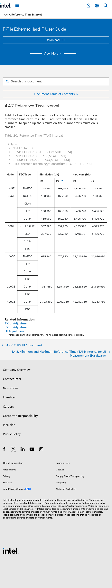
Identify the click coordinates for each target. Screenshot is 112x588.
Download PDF (56, 40)
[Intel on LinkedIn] (23, 449)
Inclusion (9, 425)
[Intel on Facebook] (4, 449)
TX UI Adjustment (17, 323)
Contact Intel (12, 379)
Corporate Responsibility (20, 416)
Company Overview (17, 370)
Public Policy (12, 434)
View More (53, 54)
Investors (9, 397)
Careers (8, 407)
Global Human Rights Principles (85, 511)
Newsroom (10, 388)
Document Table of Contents (54, 94)
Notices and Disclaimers (20, 508)
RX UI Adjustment (17, 327)
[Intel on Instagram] (41, 449)
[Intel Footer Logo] (11, 550)
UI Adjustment (15, 331)
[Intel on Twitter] (14, 449)
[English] (97, 5)
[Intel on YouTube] (32, 449)
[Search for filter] (56, 81)
